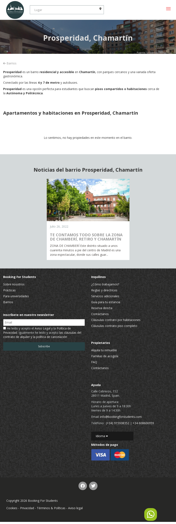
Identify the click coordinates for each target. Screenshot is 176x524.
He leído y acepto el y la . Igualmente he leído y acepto (42, 332)
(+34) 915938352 (117, 423)
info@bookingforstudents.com (121, 417)
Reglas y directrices (104, 290)
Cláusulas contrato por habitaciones (115, 320)
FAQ (94, 362)
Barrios (9, 63)
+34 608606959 (143, 423)
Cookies (11, 508)
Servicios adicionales (105, 296)
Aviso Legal (42, 328)
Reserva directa (101, 308)
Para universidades (16, 296)
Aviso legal (75, 508)
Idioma (102, 436)
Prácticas (9, 290)
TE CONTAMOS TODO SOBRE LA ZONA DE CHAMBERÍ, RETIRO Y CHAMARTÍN (86, 237)
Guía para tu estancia (105, 302)
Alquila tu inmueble (104, 350)
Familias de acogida (104, 356)
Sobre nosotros (14, 284)
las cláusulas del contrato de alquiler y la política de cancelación (42, 335)
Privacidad (27, 508)
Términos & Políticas (51, 508)
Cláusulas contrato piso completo (114, 326)
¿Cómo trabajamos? (105, 284)
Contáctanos (100, 314)
